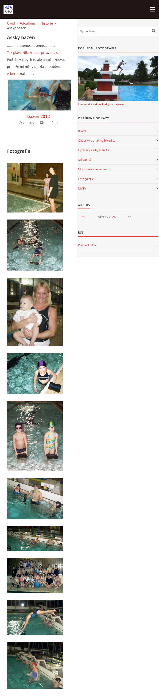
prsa (44, 52)
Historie (47, 23)
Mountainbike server (92, 169)
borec (14, 73)
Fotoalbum (27, 23)
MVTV (82, 188)
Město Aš (84, 160)
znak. (54, 52)
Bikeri (82, 131)
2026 (112, 217)
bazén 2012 (38, 116)
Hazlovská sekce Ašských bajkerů (101, 104)
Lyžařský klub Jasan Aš (93, 150)
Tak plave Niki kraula (23, 52)
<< (83, 217)
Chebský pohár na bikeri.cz (96, 140)
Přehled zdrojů (88, 245)
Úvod (11, 23)
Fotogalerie (86, 179)
